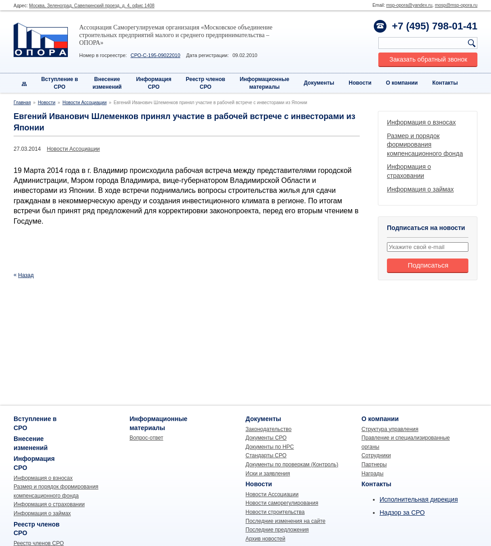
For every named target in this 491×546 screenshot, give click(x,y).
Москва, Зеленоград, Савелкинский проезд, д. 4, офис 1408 (91, 5)
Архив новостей (266, 539)
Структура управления (390, 429)
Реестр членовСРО (205, 83)
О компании (402, 83)
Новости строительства (275, 512)
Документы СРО (266, 438)
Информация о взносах (421, 122)
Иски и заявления (268, 473)
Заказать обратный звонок (428, 59)
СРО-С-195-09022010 (155, 55)
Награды (373, 473)
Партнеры (374, 464)
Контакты (445, 83)
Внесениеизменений (107, 83)
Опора (41, 40)
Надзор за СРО (402, 512)
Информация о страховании (49, 504)
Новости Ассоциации (84, 102)
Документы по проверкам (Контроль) (292, 464)
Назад (25, 275)
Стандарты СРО (266, 455)
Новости (360, 83)
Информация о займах (420, 189)
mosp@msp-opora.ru (456, 5)
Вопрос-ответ (146, 438)
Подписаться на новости (426, 227)
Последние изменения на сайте (286, 521)
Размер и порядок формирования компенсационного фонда (425, 144)
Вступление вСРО (59, 83)
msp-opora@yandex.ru (409, 5)
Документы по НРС (270, 447)
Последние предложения (277, 530)
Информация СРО (154, 83)
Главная (22, 102)
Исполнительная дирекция (419, 499)
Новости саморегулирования (282, 503)
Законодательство (269, 429)
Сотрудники (376, 455)
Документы (319, 83)
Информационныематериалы (265, 83)
